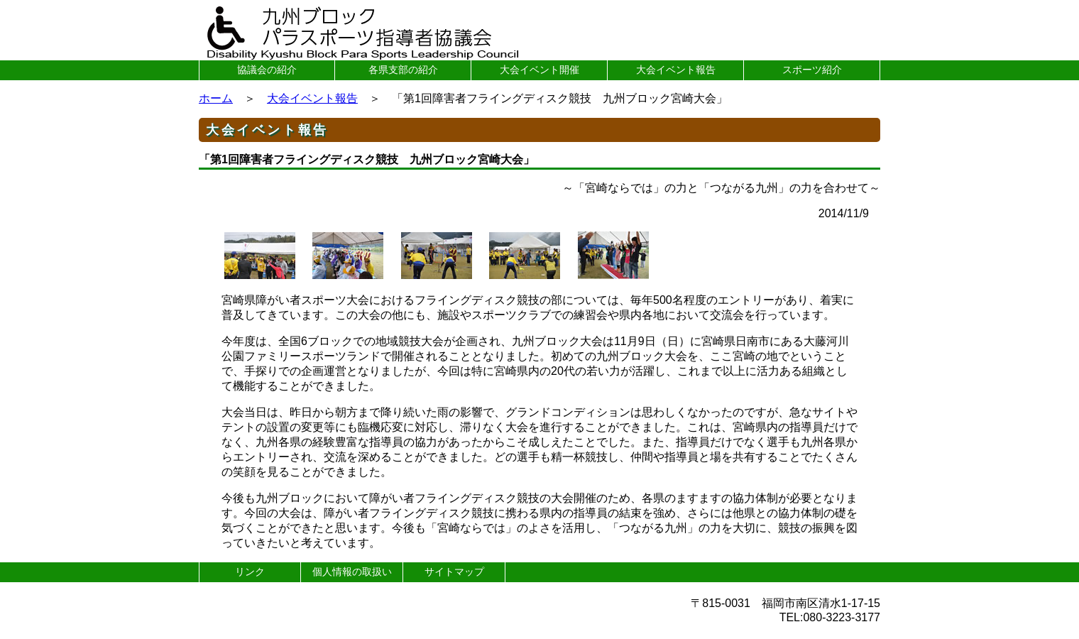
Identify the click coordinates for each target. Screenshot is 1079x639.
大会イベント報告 (676, 69)
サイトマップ (454, 571)
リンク (250, 571)
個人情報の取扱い (352, 571)
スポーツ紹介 (812, 69)
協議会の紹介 (267, 69)
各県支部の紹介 (403, 69)
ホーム (216, 98)
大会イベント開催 (539, 69)
